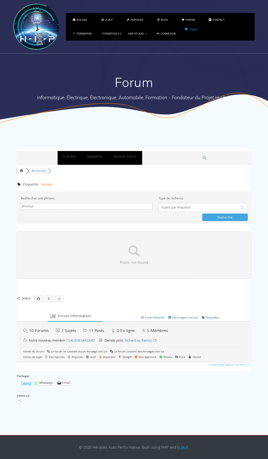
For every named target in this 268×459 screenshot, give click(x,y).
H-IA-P (182, 447)
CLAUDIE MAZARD (81, 340)
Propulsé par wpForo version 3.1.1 (229, 364)
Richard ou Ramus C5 (141, 340)
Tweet (26, 383)
